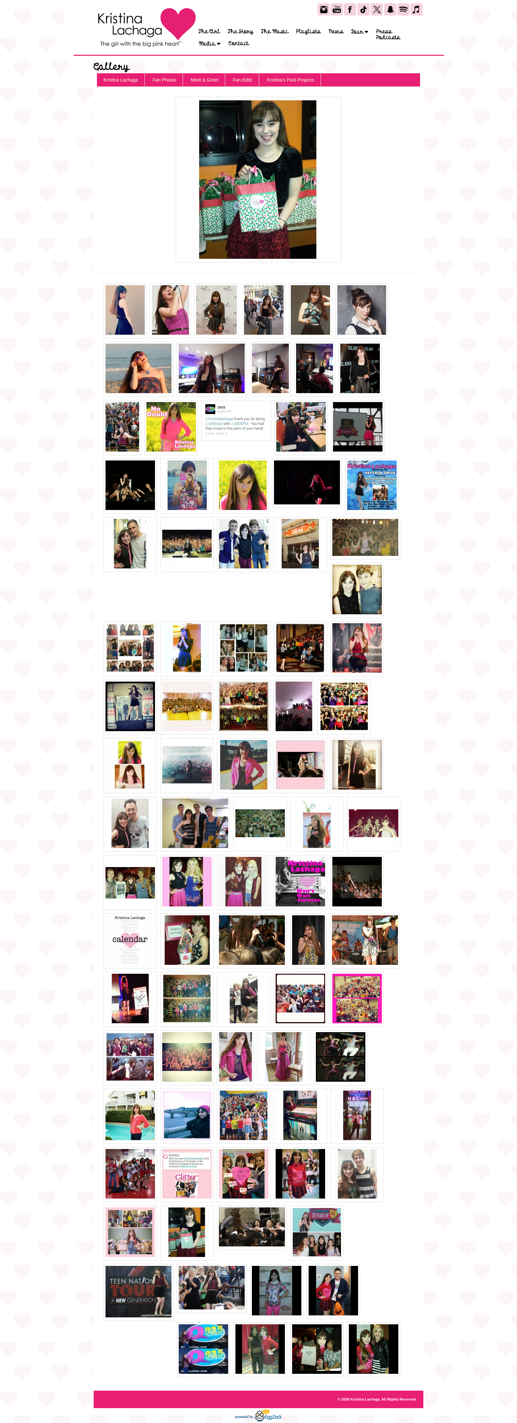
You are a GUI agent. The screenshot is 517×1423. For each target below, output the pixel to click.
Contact (238, 44)
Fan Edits (242, 80)
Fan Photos (164, 80)
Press (384, 32)
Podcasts (388, 38)
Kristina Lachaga (121, 80)
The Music (274, 32)
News (335, 32)
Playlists (308, 32)
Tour (359, 32)
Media (209, 44)
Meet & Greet (204, 80)
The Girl (209, 32)
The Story (240, 32)
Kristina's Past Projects (290, 80)
